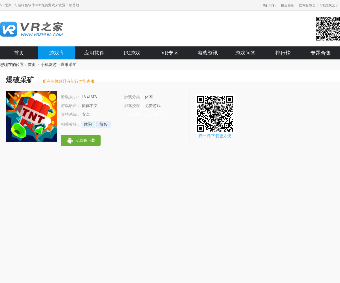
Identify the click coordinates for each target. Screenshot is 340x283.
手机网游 (49, 65)
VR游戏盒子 (329, 5)
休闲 (88, 124)
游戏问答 (245, 53)
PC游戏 (132, 53)
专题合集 (321, 53)
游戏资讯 (207, 53)
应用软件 (94, 53)
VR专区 (169, 53)
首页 (19, 53)
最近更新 (287, 5)
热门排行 (269, 5)
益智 (103, 124)
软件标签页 (307, 5)
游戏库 (56, 53)
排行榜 (283, 53)
